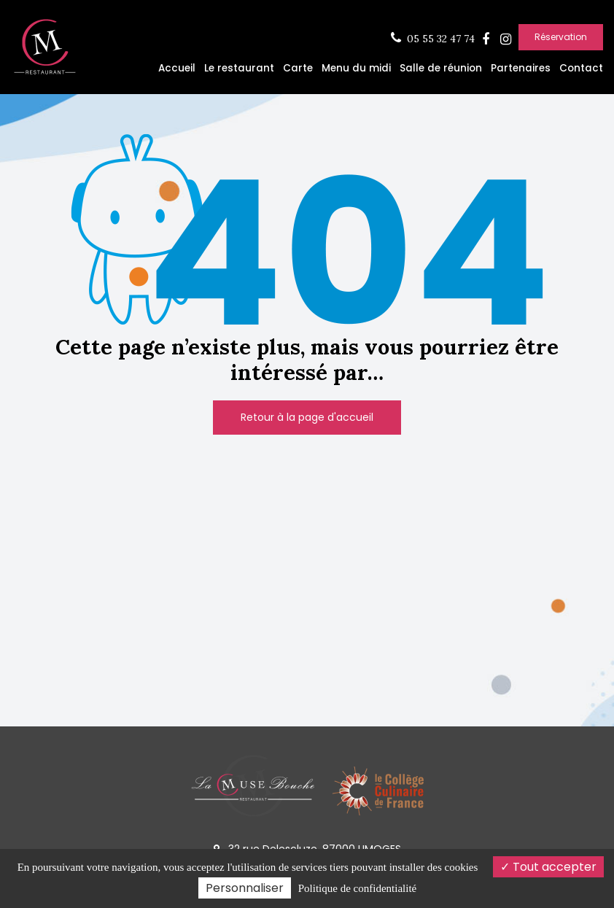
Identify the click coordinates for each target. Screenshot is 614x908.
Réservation (561, 37)
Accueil (176, 68)
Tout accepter (548, 866)
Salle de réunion (441, 68)
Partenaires (521, 68)
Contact (581, 68)
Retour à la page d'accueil (307, 417)
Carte (298, 68)
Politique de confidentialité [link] (357, 888)
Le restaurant (239, 68)
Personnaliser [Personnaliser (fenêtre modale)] (245, 888)
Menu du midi (356, 68)
